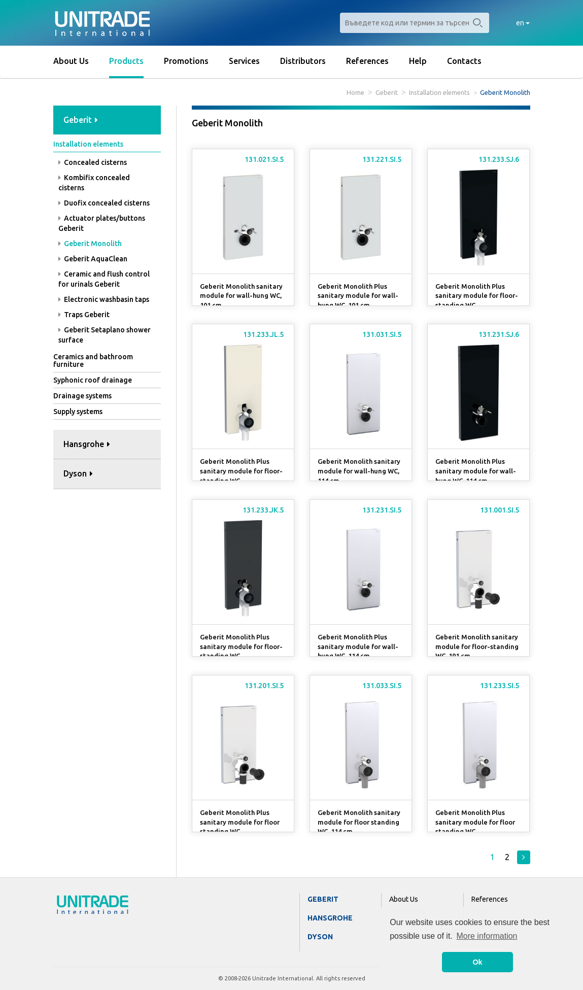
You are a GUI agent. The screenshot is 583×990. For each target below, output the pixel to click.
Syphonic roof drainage (92, 380)
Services (244, 60)
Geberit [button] (80, 119)
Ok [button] (477, 962)
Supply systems (77, 411)
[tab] (107, 120)
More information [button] (486, 936)
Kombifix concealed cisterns (94, 183)
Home (355, 92)
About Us (71, 60)
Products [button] (126, 60)
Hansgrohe (330, 918)
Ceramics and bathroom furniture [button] (93, 360)
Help (418, 60)
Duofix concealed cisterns (104, 203)
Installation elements (439, 92)
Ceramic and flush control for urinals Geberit (104, 279)
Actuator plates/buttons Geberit (101, 223)
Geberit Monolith (90, 244)
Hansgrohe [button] (86, 444)
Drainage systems (82, 396)
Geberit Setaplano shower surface (104, 335)
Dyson (320, 937)
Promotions (186, 60)
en (523, 23)
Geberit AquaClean (92, 259)
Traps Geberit (84, 315)
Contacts (464, 60)
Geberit (386, 92)
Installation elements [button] (88, 144)
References (367, 60)
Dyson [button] (78, 473)
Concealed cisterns (92, 162)
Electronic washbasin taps (103, 299)
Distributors (303, 60)
